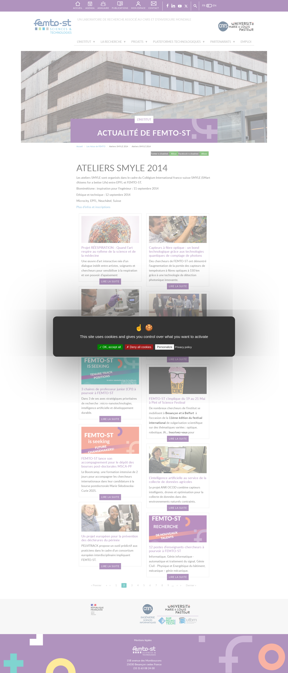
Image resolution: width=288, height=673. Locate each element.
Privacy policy (183, 346)
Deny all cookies (139, 346)
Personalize (164, 346)
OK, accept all (110, 346)
